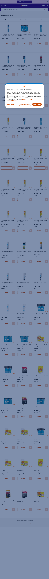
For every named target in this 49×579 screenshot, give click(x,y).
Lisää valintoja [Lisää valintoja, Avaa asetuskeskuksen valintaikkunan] (10, 104)
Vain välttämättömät (25, 104)
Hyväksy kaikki (37, 104)
